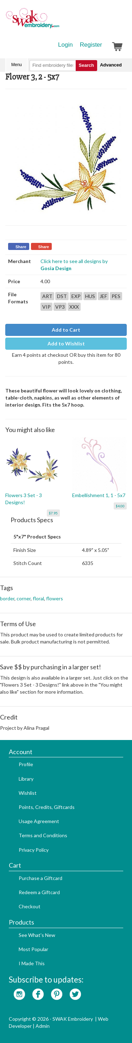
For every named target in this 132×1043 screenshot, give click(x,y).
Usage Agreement (39, 821)
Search (86, 65)
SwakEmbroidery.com (58, 21)
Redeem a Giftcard (39, 892)
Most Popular (33, 949)
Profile (26, 764)
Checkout (29, 906)
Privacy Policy (34, 850)
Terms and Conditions (43, 835)
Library (26, 779)
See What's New (37, 935)
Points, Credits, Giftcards (47, 807)
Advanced (111, 65)
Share (20, 247)
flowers (54, 598)
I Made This (32, 963)
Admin (43, 1026)
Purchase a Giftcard (40, 878)
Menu (16, 64)
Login (65, 44)
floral (38, 598)
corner (24, 598)
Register (91, 44)
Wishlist (28, 793)
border (7, 598)
